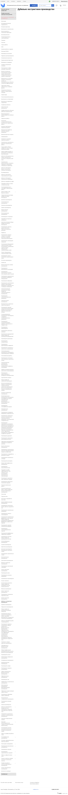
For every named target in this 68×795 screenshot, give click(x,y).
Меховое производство (6, 588)
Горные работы (4, 44)
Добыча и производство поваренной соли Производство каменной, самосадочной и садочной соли (6, 709)
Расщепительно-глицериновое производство (7, 698)
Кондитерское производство (7, 660)
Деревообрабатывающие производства (6, 503)
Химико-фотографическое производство (6, 464)
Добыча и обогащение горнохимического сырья (6, 175)
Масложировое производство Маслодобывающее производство (5, 687)
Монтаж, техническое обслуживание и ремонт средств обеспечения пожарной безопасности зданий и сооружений (6, 74)
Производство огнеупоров (6, 216)
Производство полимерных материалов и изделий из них (7, 413)
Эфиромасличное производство (5, 677)
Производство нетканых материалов (6, 576)
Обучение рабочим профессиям (5, 10)
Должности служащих (6, 771)
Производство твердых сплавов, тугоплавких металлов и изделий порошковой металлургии (6, 236)
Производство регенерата (6, 460)
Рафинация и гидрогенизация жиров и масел (7, 691)
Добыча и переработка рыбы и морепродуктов (7, 621)
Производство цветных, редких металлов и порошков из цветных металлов (6, 228)
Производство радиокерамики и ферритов (7, 345)
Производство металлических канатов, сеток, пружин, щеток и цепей (7, 273)
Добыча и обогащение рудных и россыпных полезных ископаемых (6, 169)
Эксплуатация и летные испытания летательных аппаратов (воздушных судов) (6, 729)
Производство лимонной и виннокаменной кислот (6, 439)
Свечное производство (6, 704)
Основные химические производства (6, 393)
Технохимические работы (6, 355)
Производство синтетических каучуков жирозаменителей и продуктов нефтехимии (7, 450)
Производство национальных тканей (7, 554)
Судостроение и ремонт (6, 377)
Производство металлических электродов (7, 269)
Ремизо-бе (3, 262)
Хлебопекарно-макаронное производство (7, 657)
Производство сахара (5, 665)
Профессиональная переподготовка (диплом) (6, 14)
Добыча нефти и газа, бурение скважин (5, 192)
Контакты (13, 1)
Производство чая (5, 679)
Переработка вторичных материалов (6, 219)
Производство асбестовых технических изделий (7, 482)
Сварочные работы (5, 118)
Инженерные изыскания (6, 53)
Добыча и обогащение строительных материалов (6, 179)
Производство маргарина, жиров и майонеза (6, 695)
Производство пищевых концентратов (6, 669)
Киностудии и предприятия (7, 743)
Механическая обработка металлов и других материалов (6, 131)
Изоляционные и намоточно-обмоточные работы (7, 304)
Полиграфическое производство (5, 737)
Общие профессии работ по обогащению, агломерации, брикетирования (7, 153)
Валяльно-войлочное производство (5, 563)
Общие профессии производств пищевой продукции (6, 610)
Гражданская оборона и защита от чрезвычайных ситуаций (6, 91)
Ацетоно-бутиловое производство (5, 447)
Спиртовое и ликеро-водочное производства (6, 642)
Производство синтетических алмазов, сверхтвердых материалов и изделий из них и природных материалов (7, 285)
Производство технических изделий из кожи (7, 595)
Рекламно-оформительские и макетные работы (7, 741)
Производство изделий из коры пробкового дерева (6, 479)
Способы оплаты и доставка (6, 782)
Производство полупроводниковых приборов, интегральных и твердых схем (6, 323)
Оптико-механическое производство (6, 768)
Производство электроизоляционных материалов (6, 297)
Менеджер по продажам (6, 62)
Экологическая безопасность (7, 96)
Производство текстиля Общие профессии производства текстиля (6, 538)
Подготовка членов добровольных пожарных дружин (6, 86)
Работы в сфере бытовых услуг (6, 756)
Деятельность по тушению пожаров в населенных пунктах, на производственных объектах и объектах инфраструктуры (7, 81)
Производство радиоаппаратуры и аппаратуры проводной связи (7, 374)
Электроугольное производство (5, 301)
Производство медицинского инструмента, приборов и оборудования (7, 277)
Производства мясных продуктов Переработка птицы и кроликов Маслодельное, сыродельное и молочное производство (7, 616)
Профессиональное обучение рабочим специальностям (7, 111)
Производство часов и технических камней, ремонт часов (7, 257)
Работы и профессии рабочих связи (7, 734)
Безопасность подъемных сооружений (6, 102)
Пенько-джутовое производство (5, 570)
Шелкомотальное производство (5, 558)
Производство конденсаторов (4, 341)
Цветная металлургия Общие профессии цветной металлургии (7, 223)
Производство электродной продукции (7, 241)
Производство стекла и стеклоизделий (6, 514)
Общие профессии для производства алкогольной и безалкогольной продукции (7, 651)
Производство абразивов (6, 280)
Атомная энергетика (5, 26)
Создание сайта (64, 793)
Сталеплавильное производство (5, 202)
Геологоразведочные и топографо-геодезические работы (6, 188)
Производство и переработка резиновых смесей (7, 455)
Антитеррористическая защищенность (6, 24)
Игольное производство (6, 260)
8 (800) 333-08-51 (55, 1)
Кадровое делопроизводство (7, 55)
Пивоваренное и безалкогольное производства (4, 646)
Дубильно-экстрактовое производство (6, 602)
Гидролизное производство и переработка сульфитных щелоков (7, 442)
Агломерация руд (5, 172)
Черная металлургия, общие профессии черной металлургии (7, 196)
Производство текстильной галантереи (7, 567)
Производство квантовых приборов (6, 331)
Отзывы (24, 1)
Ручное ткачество (5, 580)
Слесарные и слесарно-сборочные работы (6, 139)
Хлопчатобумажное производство (5, 542)
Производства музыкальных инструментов (7, 746)
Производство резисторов (6, 338)
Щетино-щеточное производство (5, 598)
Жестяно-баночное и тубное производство (7, 265)
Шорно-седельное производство (5, 591)
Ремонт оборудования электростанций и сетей (6, 253)
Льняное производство (6, 544)
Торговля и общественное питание (6, 719)
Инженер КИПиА (4, 51)
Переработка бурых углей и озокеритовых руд (7, 184)
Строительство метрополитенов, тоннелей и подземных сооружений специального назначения (7, 163)
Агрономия (3, 21)
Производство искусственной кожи (5, 467)
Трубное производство (6, 207)
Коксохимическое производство (5, 214)
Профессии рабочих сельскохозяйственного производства (6, 764)
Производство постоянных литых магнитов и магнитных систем (7, 359)
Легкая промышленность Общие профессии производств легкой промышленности (6, 584)
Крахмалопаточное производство (5, 663)
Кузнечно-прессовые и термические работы (6, 127)
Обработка (3, 232)
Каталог (34, 5)
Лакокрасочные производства (4, 409)
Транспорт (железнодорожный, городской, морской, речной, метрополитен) (7, 723)
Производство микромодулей (4, 328)
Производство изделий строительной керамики (6, 526)
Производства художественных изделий (6, 752)
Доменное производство (6, 199)
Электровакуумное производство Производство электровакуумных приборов (7, 352)
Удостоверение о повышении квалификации (7, 18)
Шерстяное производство (6, 546)
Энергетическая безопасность (4, 107)
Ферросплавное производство (4, 210)
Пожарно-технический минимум (6, 65)
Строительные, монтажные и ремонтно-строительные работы (7, 143)
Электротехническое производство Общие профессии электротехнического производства (5, 291)
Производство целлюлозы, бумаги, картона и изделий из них (7, 506)
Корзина (64, 5)
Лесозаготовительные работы (6, 485)
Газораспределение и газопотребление (5, 37)
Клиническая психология (6, 58)
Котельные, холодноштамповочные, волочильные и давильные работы (7, 122)
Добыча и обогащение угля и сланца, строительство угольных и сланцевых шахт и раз (7, 158)
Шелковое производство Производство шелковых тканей (6, 550)
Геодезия (3, 40)
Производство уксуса (5, 654)
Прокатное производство (6, 205)
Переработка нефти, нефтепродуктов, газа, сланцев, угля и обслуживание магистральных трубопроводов (5, 473)
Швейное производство (6, 604)
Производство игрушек (6, 749)
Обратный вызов (64, 1)
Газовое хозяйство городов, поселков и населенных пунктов (7, 759)
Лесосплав (3, 494)
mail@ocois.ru (35, 789)
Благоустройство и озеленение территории (6, 32)
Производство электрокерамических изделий (6, 530)
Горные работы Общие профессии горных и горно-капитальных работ (7, 148)
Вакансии (19, 1)
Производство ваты (5, 572)
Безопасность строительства (7, 29)
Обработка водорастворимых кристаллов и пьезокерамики (7, 370)
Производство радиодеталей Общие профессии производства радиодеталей (7, 335)
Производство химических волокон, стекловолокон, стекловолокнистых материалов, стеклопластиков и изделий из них (7, 418)
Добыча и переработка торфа (7, 181)
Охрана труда (4, 94)
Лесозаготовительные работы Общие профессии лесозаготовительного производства (6, 490)
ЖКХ (2, 46)
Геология (3, 42)
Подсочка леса (4, 496)
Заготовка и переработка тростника (6, 499)
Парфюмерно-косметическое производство (7, 682)
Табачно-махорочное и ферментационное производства (6, 672)
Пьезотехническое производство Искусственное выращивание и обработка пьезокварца (6, 365)
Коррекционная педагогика (7, 60)
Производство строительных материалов (7, 511)
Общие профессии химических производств (6, 380)
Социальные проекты (5, 104)
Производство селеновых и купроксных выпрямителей (7, 348)
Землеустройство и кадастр (7, 49)
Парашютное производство (7, 606)
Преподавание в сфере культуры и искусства (6, 68)
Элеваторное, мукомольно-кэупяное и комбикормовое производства (7, 715)
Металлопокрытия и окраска (7, 134)
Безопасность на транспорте (7, 99)
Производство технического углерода (7, 458)
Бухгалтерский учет (5, 34)
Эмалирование (4, 136)
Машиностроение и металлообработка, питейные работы (7, 115)
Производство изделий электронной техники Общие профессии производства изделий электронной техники (7, 310)
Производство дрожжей (6, 435)
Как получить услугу (19, 782)
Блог (8, 1)
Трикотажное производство (7, 560)
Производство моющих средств (6, 702)
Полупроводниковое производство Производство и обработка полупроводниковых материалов (7, 317)
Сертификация (4, 774)
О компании (3, 1)
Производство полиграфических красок (6, 406)
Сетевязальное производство (7, 578)
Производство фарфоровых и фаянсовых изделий (7, 534)
